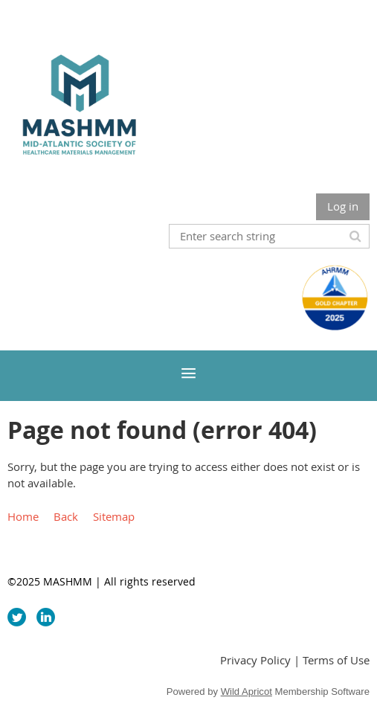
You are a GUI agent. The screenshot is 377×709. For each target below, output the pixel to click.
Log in (342, 206)
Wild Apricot (246, 691)
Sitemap (114, 516)
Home (23, 516)
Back (66, 516)
